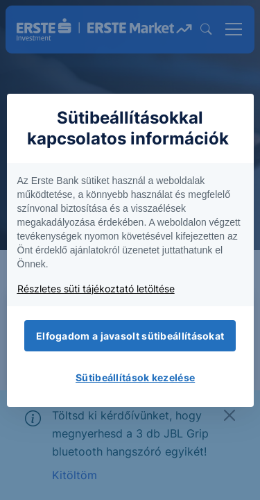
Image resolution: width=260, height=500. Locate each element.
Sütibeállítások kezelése (135, 377)
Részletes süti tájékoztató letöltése (96, 288)
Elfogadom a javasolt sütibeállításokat (130, 336)
